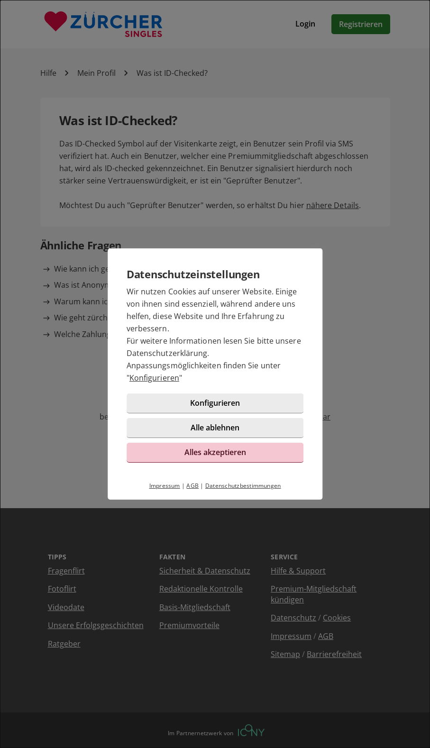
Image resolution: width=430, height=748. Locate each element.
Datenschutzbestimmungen (243, 486)
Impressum (164, 486)
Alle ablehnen (215, 427)
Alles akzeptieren (215, 452)
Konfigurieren (154, 378)
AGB (192, 486)
